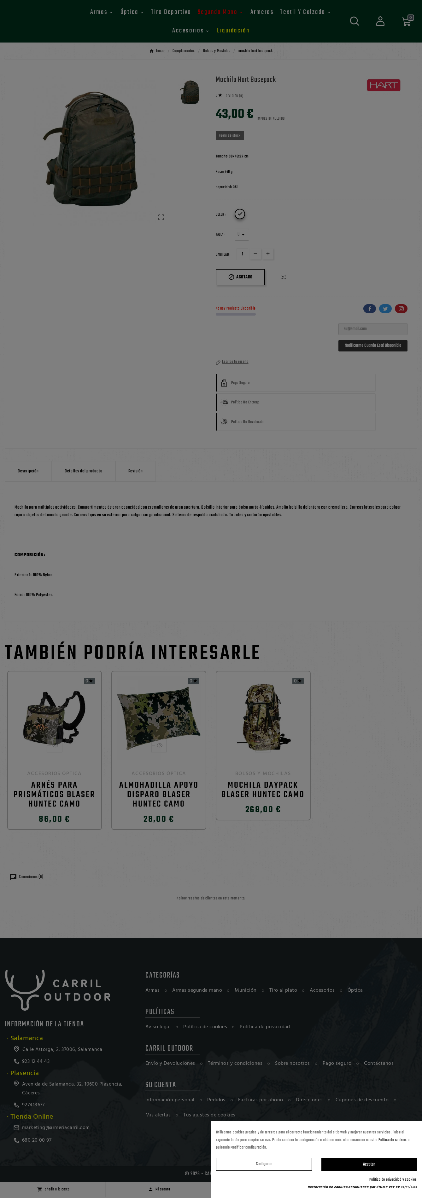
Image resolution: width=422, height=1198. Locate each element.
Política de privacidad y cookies (393, 1180)
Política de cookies (392, 1140)
